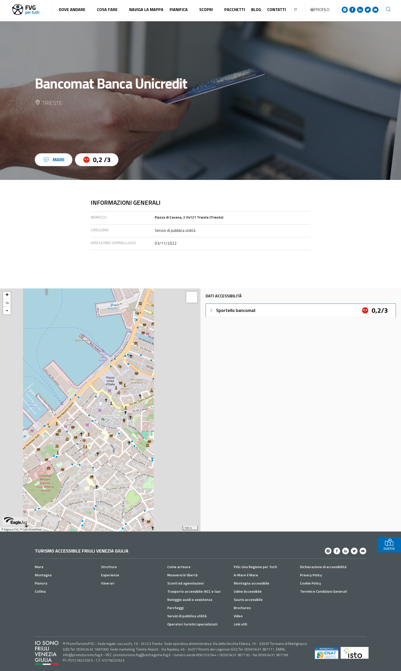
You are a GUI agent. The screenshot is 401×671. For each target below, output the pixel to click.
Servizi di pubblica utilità (187, 616)
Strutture (109, 566)
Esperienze (110, 575)
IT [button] (295, 9)
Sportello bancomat (232, 310)
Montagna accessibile (251, 583)
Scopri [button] (206, 9)
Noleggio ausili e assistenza (189, 599)
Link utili (240, 624)
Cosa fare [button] (107, 9)
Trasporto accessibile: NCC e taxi (193, 591)
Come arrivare (179, 566)
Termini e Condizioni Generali (323, 591)
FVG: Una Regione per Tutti (255, 566)
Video (238, 616)
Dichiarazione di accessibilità (323, 566)
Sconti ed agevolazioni (185, 583)
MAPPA (389, 544)
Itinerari (107, 583)
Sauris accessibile (248, 599)
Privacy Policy (311, 575)
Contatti (276, 9)
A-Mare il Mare (246, 575)
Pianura (41, 583)
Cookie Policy (310, 583)
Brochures (242, 607)
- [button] (7, 311)
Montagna (43, 575)
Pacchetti (234, 9)
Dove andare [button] (72, 9)
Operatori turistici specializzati (192, 624)
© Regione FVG (10, 529)
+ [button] (7, 295)
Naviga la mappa (146, 9)
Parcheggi (175, 607)
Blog (256, 9)
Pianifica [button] (179, 9)
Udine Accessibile (248, 591)
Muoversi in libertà (182, 575)
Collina (40, 591)
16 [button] (7, 302)
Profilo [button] (319, 9)
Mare (39, 566)
